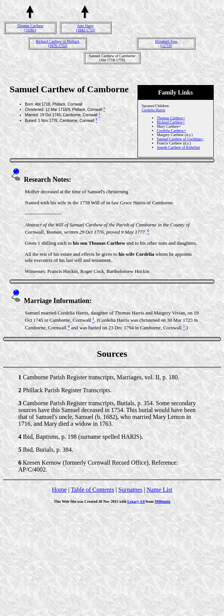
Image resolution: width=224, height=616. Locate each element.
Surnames (130, 489)
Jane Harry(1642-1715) (85, 28)
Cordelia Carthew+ (171, 130)
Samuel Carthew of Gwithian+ (180, 139)
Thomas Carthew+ (171, 118)
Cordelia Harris (153, 110)
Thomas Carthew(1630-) (30, 28)
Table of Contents (92, 489)
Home (59, 489)
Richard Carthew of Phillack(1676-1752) (57, 43)
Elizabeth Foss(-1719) (166, 43)
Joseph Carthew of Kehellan (178, 147)
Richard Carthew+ (171, 122)
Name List (159, 489)
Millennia (162, 501)
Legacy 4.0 (136, 501)
